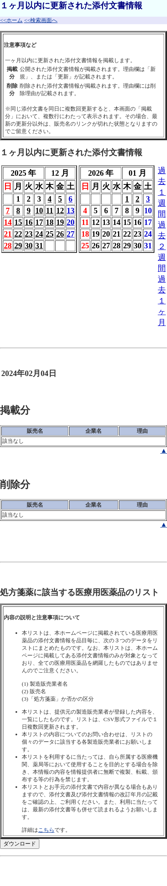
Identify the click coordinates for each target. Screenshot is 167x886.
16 (29, 222)
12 (60, 210)
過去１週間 (162, 192)
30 (29, 245)
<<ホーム (11, 20)
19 (60, 222)
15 (18, 222)
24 (39, 234)
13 (71, 210)
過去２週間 (162, 246)
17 (39, 222)
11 (50, 210)
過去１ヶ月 (162, 301)
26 (60, 234)
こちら (46, 830)
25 (50, 234)
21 (8, 234)
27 (71, 234)
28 (8, 245)
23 (29, 234)
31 (39, 245)
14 (8, 222)
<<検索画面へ (40, 20)
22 (18, 234)
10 (39, 210)
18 (50, 222)
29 (18, 245)
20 (71, 222)
